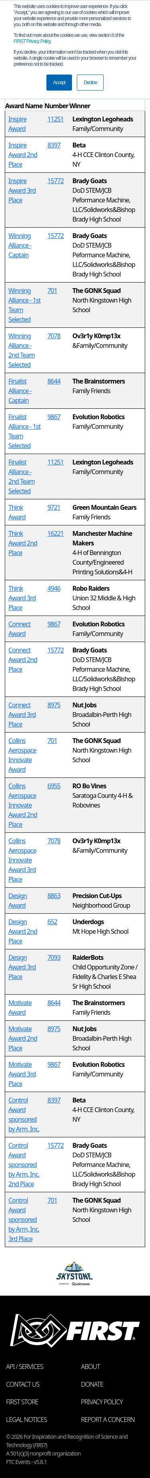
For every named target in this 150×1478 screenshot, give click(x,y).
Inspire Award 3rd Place (22, 190)
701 (52, 290)
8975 (53, 705)
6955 (53, 785)
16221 (55, 533)
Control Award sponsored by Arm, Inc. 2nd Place (23, 1164)
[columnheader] (24, 101)
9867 (53, 416)
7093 (53, 957)
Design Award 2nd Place (22, 931)
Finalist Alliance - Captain (20, 391)
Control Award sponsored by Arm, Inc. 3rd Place (23, 1219)
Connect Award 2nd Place (22, 660)
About (90, 1366)
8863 (53, 895)
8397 (53, 145)
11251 (55, 119)
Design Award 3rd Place (22, 967)
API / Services (24, 1366)
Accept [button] (59, 82)
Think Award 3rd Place (22, 598)
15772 (55, 180)
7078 (53, 335)
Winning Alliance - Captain (20, 245)
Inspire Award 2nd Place (22, 155)
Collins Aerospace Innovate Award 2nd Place (22, 805)
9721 (53, 507)
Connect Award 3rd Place (22, 715)
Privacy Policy (32, 41)
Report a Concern (108, 1419)
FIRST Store (22, 1401)
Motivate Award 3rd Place (22, 1074)
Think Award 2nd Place (22, 543)
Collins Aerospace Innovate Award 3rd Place (22, 860)
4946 (53, 588)
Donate (92, 1384)
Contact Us (22, 1384)
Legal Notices (26, 1419)
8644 (53, 381)
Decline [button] (90, 82)
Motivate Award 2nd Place (22, 1038)
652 (52, 921)
